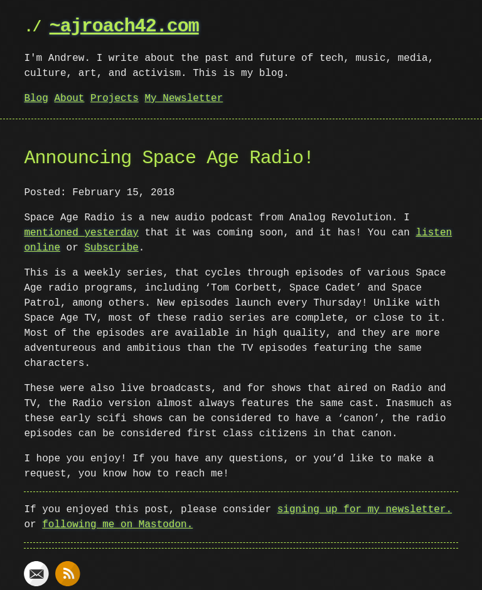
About (69, 98)
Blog (36, 98)
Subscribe (111, 248)
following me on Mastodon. (117, 525)
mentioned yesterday (81, 233)
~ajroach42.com (124, 27)
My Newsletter (183, 98)
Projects (114, 98)
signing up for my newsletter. (364, 510)
